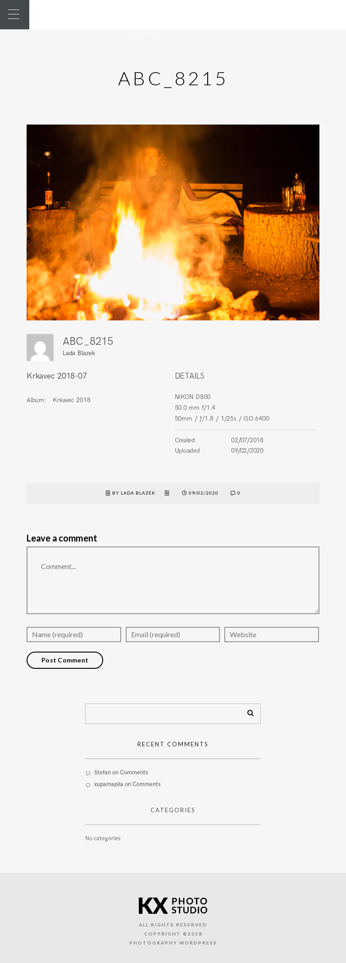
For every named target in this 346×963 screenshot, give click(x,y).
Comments (134, 772)
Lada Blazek (79, 353)
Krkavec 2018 (71, 400)
